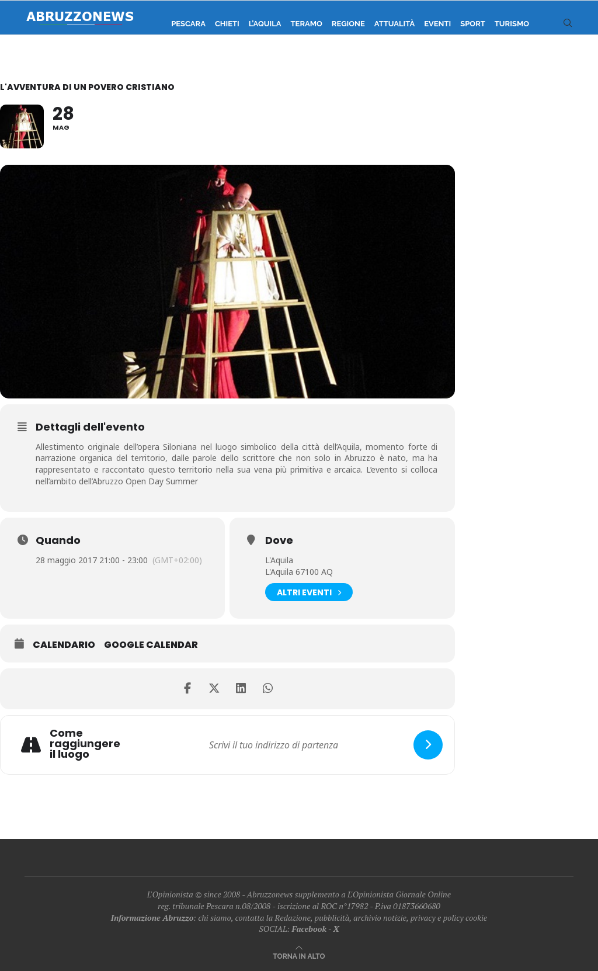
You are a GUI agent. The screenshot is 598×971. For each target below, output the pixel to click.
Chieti (227, 23)
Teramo (306, 23)
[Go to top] (299, 955)
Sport (472, 23)
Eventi (437, 23)
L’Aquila (265, 23)
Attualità (394, 23)
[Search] (567, 24)
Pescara (188, 23)
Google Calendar (151, 645)
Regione (348, 23)
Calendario (64, 645)
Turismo (512, 23)
